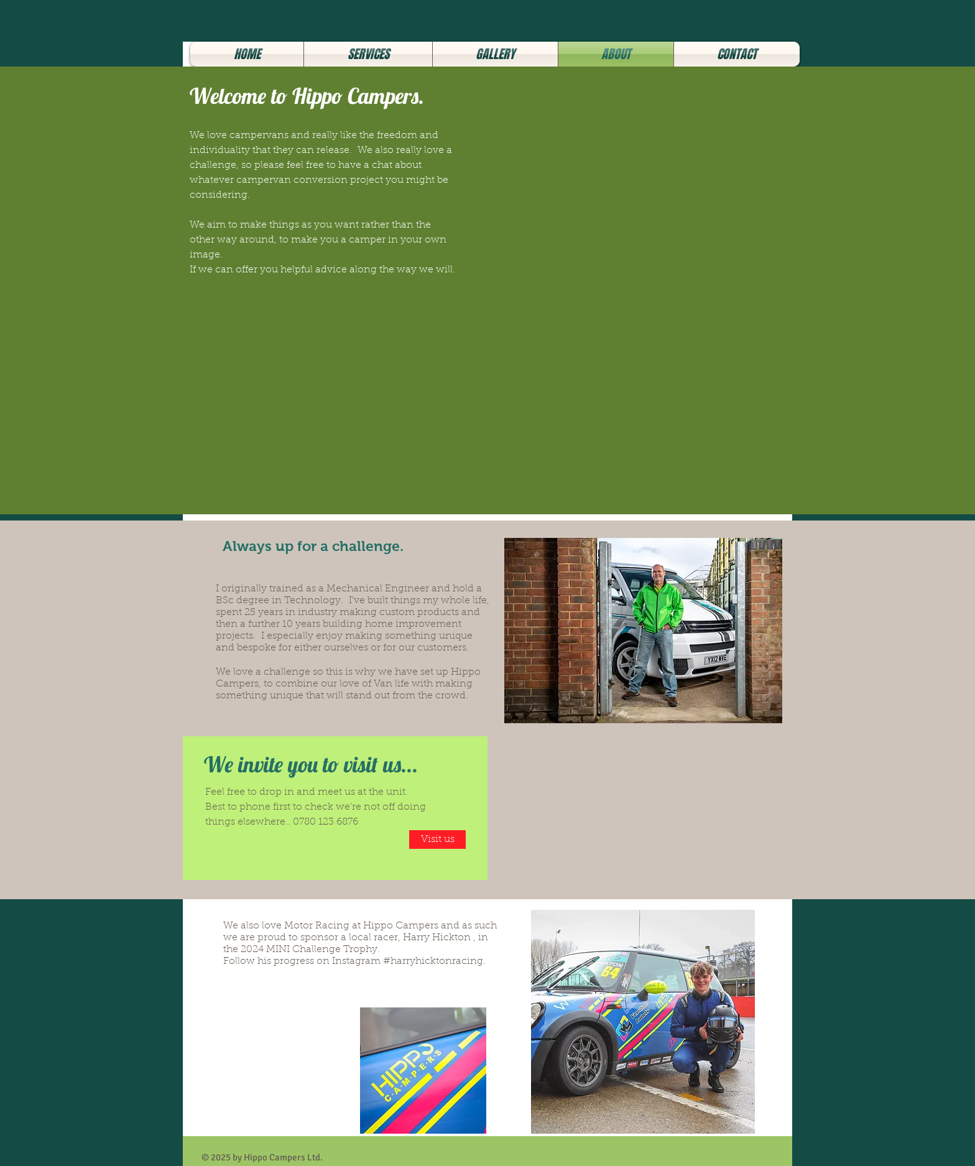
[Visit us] (437, 839)
